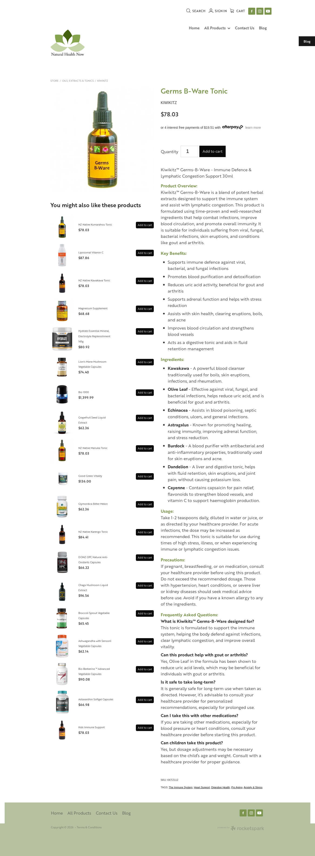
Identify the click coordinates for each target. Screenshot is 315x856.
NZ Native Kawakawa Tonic (94, 280)
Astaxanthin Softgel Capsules (95, 699)
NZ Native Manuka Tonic (92, 448)
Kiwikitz (102, 80)
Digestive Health (220, 787)
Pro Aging (236, 787)
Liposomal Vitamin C (90, 252)
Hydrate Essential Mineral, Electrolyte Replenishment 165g (94, 336)
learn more (253, 127)
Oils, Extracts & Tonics (78, 80)
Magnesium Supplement (92, 308)
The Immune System (180, 787)
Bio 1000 (83, 392)
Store (54, 80)
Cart (237, 11)
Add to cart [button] (212, 151)
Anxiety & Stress (253, 787)
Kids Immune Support (91, 727)
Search (195, 11)
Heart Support (202, 787)
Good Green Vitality (90, 476)
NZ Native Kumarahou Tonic (95, 224)
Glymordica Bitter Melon (93, 504)
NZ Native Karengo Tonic (93, 531)
